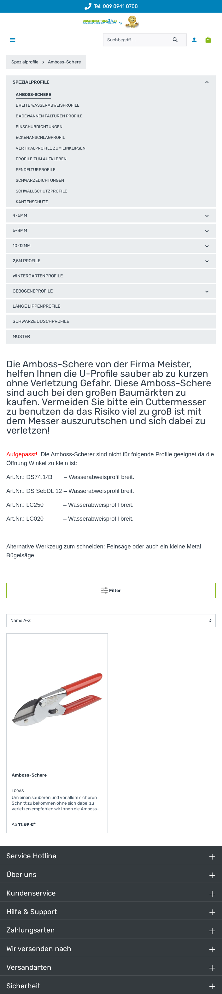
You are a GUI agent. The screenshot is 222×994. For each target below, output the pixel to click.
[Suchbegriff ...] (134, 39)
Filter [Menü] (111, 589)
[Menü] (12, 39)
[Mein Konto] (194, 39)
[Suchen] (175, 39)
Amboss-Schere (29, 775)
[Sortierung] (111, 620)
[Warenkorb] (208, 39)
